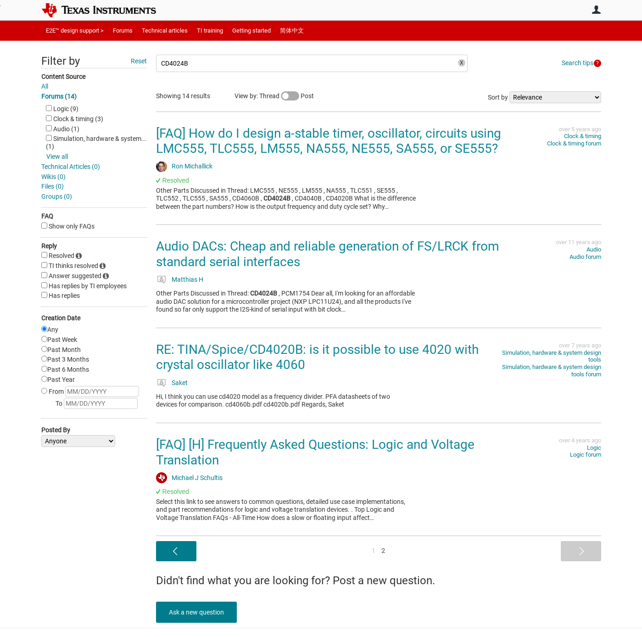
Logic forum (585, 454)
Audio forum (585, 256)
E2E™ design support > (75, 30)
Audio (593, 249)
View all (57, 156)
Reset (139, 61)
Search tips (577, 63)
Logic (594, 447)
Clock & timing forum (574, 143)
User (596, 9)
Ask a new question (197, 612)
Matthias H (187, 279)
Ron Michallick (192, 166)
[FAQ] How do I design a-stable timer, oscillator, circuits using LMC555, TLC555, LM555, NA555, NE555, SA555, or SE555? (328, 141)
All (44, 86)
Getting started (251, 30)
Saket (180, 382)
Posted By (55, 430)
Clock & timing (582, 136)
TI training (210, 30)
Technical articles (165, 30)
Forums (123, 30)
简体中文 (292, 30)
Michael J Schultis (197, 477)
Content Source (63, 76)
